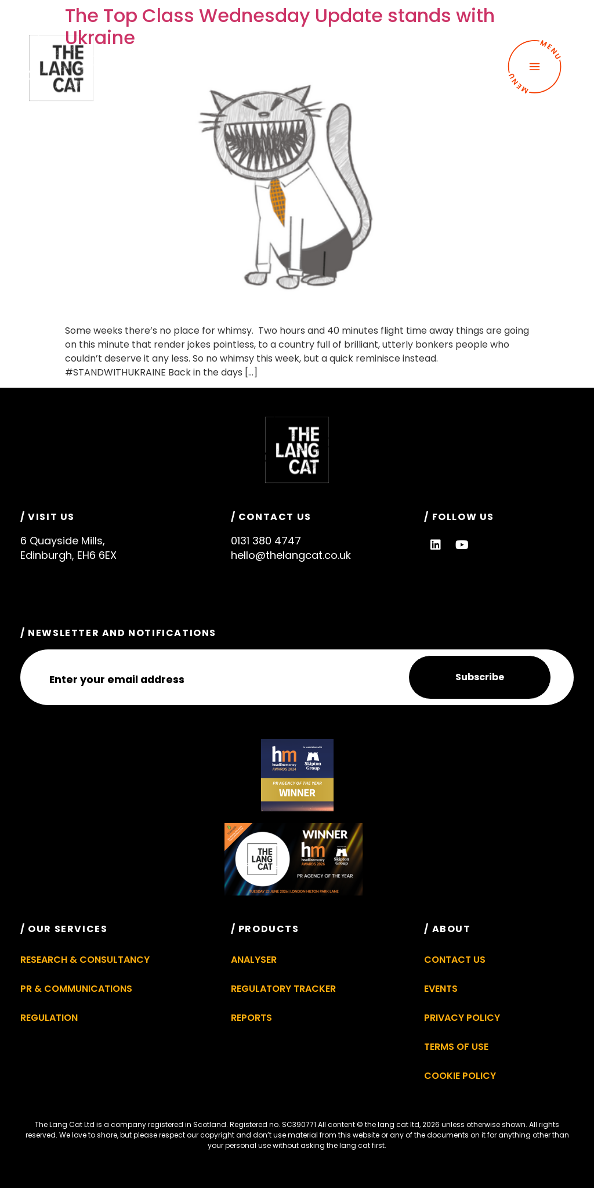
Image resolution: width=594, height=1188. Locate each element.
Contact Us (455, 959)
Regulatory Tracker (283, 988)
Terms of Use (456, 1046)
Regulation (49, 1017)
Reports (251, 1017)
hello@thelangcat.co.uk (291, 555)
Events (441, 988)
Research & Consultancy (85, 959)
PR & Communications (76, 988)
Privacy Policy (462, 1017)
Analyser (254, 959)
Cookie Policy (460, 1075)
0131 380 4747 (266, 540)
